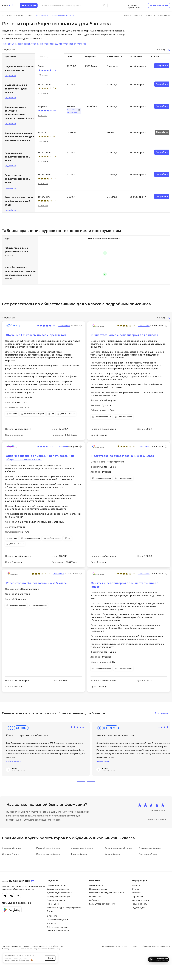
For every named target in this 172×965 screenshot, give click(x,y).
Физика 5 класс (79, 854)
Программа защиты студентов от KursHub (63, 44)
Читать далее (12, 761)
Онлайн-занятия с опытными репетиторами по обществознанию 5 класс (20, 273)
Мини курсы (53, 904)
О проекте (52, 916)
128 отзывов (43, 75)
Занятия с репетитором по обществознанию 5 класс (124, 585)
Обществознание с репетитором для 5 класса (16, 252)
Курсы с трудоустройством (60, 893)
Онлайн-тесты (96, 885)
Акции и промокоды (134, 5)
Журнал (135, 889)
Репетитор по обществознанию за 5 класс (36, 583)
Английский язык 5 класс (118, 848)
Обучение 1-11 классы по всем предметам (36, 335)
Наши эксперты (139, 904)
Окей (50, 952)
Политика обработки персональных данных (151, 946)
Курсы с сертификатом (58, 889)
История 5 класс (11, 854)
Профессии (95, 896)
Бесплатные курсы (56, 900)
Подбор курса (138, 907)
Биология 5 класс (11, 848)
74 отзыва (42, 115)
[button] (81, 781)
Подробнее (10, 76)
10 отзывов (43, 141)
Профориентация (98, 889)
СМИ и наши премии (57, 927)
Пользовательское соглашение (114, 946)
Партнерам (137, 896)
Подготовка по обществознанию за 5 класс (122, 455)
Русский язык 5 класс (48, 848)
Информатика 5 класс (48, 854)
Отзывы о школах (159, 5)
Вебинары (94, 900)
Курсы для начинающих (58, 896)
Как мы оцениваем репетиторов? (20, 44)
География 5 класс (149, 854)
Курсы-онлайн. (21, 880)
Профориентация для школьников (106, 893)
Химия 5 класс (112, 854)
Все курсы (30, 5)
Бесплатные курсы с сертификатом (64, 907)
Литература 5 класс (149, 848)
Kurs (8, 5)
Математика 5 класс (82, 848)
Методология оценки (57, 920)
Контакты (51, 923)
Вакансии (136, 893)
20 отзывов (43, 93)
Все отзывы (161, 713)
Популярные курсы (56, 885)
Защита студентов (140, 900)
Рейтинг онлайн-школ (58, 931)
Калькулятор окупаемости (102, 904)
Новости (136, 885)
